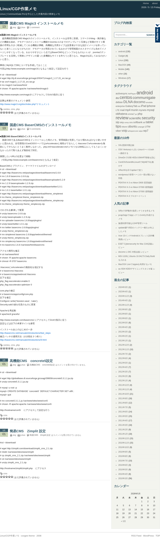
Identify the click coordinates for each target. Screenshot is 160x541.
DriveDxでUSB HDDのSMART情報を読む (136, 157)
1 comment (35, 27)
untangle (141, 127)
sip (117, 122)
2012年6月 (123, 358)
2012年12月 (123, 345)
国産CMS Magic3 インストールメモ (37, 23)
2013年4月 (123, 327)
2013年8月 (123, 314)
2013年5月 (123, 323)
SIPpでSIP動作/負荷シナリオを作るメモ (136, 211)
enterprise (120, 106)
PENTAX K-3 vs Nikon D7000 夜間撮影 (135, 187)
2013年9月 (123, 309)
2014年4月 (123, 300)
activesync (122, 93)
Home (146, 3)
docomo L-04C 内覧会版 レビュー (133, 252)
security (148, 118)
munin (134, 110)
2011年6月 (123, 412)
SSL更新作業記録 (126, 145)
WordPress (148, 535)
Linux (22, 27)
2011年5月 (123, 416)
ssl (144, 122)
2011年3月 (123, 425)
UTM (147, 126)
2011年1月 (123, 434)
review (122, 117)
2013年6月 (123, 318)
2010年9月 (123, 452)
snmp (126, 122)
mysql (150, 110)
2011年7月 (123, 407)
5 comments (35, 129)
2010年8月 (123, 456)
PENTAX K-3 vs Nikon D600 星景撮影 (135, 183)
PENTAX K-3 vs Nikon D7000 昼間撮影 (135, 191)
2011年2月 (123, 429)
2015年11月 (123, 296)
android (121, 51)
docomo (139, 102)
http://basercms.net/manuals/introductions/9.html (23, 340)
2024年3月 (123, 287)
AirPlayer (132, 94)
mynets (142, 110)
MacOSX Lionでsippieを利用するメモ (135, 264)
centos (6, 109)
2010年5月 (123, 469)
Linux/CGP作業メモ (18, 9)
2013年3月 (123, 332)
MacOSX (122, 65)
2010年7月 (123, 461)
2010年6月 (123, 465)
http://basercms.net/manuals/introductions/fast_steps (25, 333)
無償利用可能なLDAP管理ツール (133, 223)
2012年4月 (123, 367)
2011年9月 (123, 398)
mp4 (127, 109)
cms (13, 109)
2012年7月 (123, 354)
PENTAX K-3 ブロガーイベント (132, 196)
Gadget (121, 56)
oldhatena (121, 113)
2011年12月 (123, 385)
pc (136, 114)
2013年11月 (123, 305)
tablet (149, 122)
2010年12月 (123, 438)
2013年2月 (123, 336)
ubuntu (132, 126)
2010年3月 (123, 478)
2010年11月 (123, 443)
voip (124, 130)
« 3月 (123, 521)
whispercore (133, 131)
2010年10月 (123, 447)
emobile (149, 102)
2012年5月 (123, 363)
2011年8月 (123, 403)
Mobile (121, 69)
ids (139, 106)
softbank (137, 122)
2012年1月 (123, 380)
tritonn (124, 127)
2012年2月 (123, 376)
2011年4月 (123, 420)
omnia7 (131, 114)
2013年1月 (123, 340)
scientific (135, 118)
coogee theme (28, 535)
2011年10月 (123, 394)
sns (131, 122)
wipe (141, 131)
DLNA (128, 102)
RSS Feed (136, 535)
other (120, 74)
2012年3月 (123, 372)
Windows (122, 78)
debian (119, 102)
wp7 (145, 130)
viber (118, 130)
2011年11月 (123, 389)
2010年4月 (123, 474)
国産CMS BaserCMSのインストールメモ (40, 125)
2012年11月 (123, 349)
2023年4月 (123, 291)
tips (118, 126)
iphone (151, 106)
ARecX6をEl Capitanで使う (130, 170)
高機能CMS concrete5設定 (31, 361)
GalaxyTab (131, 106)
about (155, 3)
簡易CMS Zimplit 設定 (28, 431)
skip (122, 122)
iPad (143, 106)
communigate (144, 97)
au (117, 98)
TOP (158, 535)
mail (122, 110)
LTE (118, 110)
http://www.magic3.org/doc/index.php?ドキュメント (25, 104)
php (18, 109)
